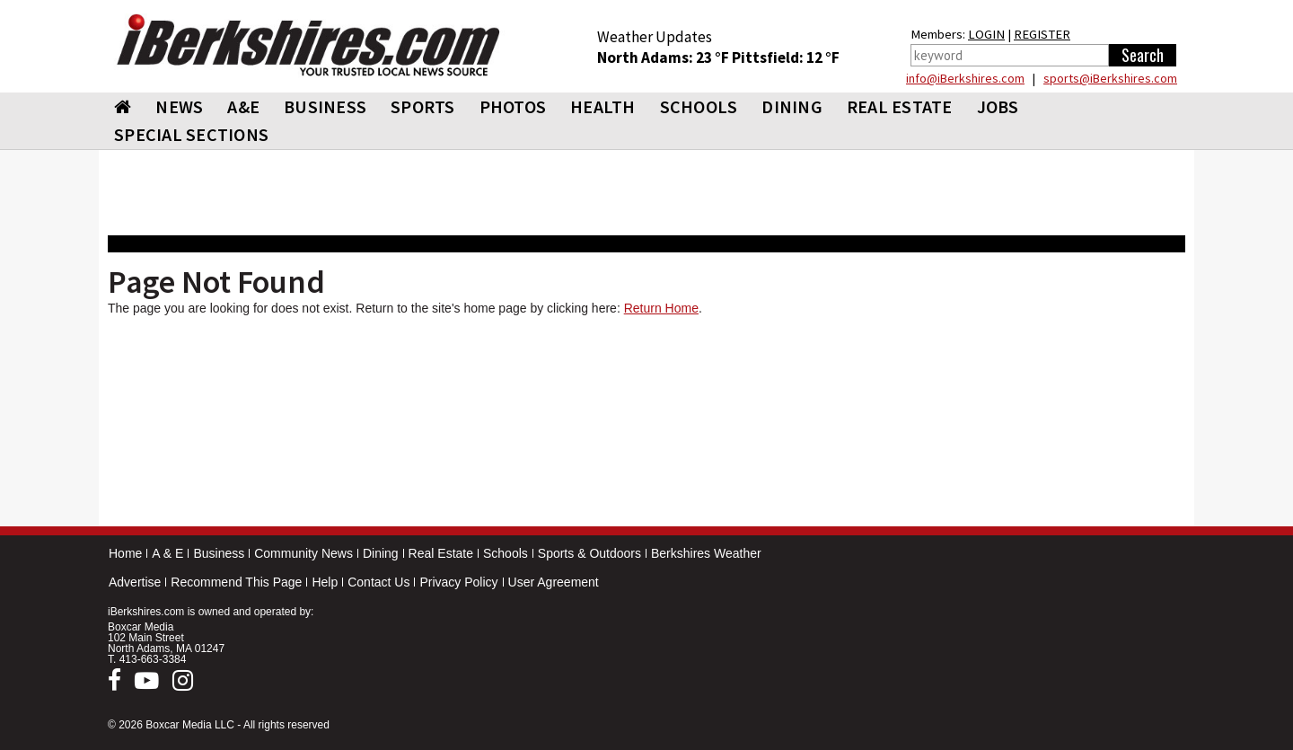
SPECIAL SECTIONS (191, 134)
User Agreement (553, 582)
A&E (243, 106)
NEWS (179, 106)
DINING (791, 106)
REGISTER (1042, 34)
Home (125, 553)
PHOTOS (513, 106)
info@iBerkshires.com (965, 78)
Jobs (998, 106)
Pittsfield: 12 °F (786, 57)
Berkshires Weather (706, 553)
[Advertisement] (646, 424)
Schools (505, 553)
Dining (381, 553)
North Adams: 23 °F (664, 57)
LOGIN (986, 34)
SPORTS (423, 106)
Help (325, 582)
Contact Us (378, 582)
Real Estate (441, 553)
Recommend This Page (236, 582)
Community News (303, 553)
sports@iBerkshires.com (1110, 78)
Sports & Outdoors (589, 553)
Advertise (135, 582)
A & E (167, 553)
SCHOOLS (699, 106)
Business (218, 553)
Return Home (661, 308)
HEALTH (603, 106)
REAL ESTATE (900, 106)
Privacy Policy (458, 582)
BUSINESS (325, 106)
